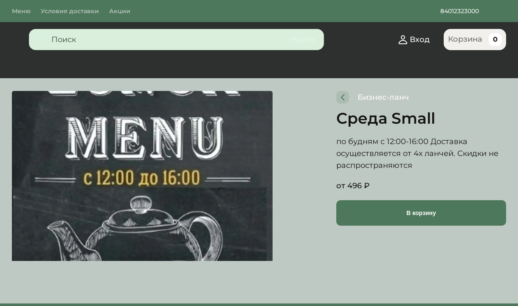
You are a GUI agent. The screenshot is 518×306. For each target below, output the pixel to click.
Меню (21, 11)
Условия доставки (71, 11)
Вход (412, 39)
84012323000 (461, 11)
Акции (122, 11)
